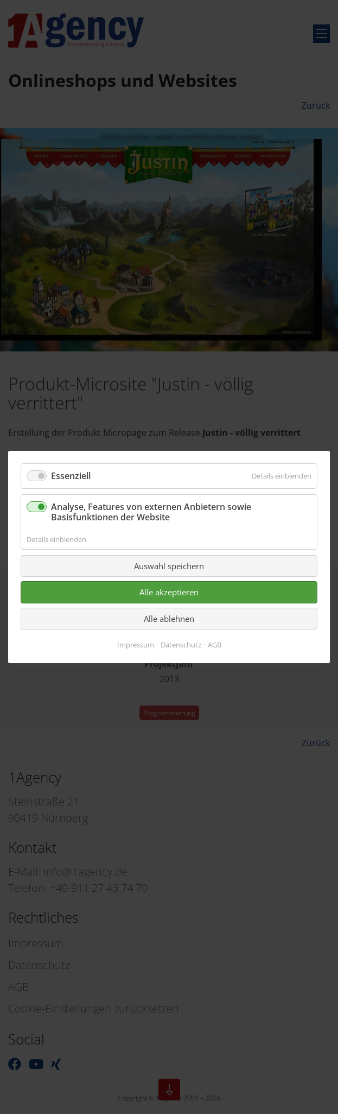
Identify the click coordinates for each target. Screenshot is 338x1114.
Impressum (135, 645)
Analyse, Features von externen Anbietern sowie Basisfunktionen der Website (151, 512)
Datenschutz (181, 645)
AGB (214, 645)
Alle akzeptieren (169, 592)
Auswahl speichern (169, 566)
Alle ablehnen (169, 618)
